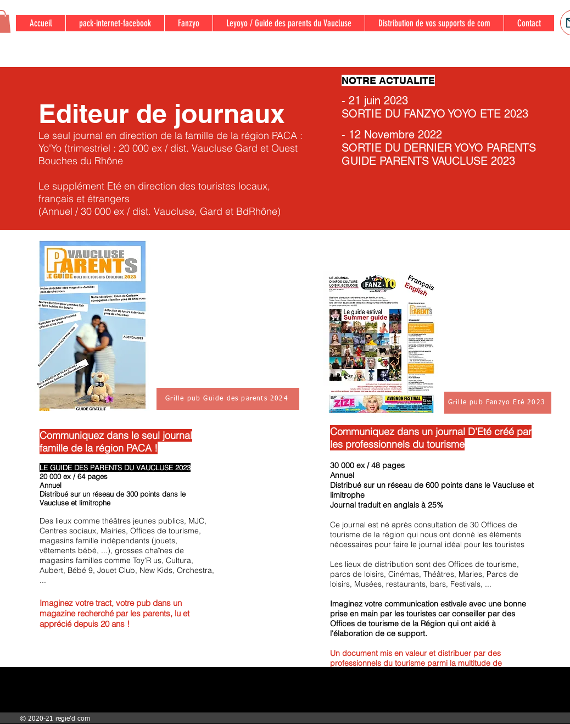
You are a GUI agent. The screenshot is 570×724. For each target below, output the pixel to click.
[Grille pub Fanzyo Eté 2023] (497, 403)
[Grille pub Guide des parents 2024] (228, 399)
